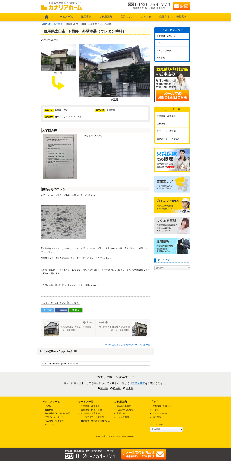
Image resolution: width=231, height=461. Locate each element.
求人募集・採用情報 (54, 421)
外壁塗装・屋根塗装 (166, 116)
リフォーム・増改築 (166, 131)
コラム (159, 43)
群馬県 (117, 388)
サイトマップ (51, 424)
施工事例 (86, 16)
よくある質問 (123, 417)
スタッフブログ (163, 50)
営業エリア (126, 16)
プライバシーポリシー (55, 417)
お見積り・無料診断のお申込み (95, 421)
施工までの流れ (124, 406)
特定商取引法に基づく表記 (57, 413)
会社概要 (49, 409)
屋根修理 (161, 123)
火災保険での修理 (125, 409)
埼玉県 (104, 388)
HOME (47, 24)
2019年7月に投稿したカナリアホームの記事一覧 (127, 344)
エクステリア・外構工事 (168, 139)
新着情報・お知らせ (165, 36)
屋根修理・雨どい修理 (91, 409)
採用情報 (164, 16)
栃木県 (129, 388)
